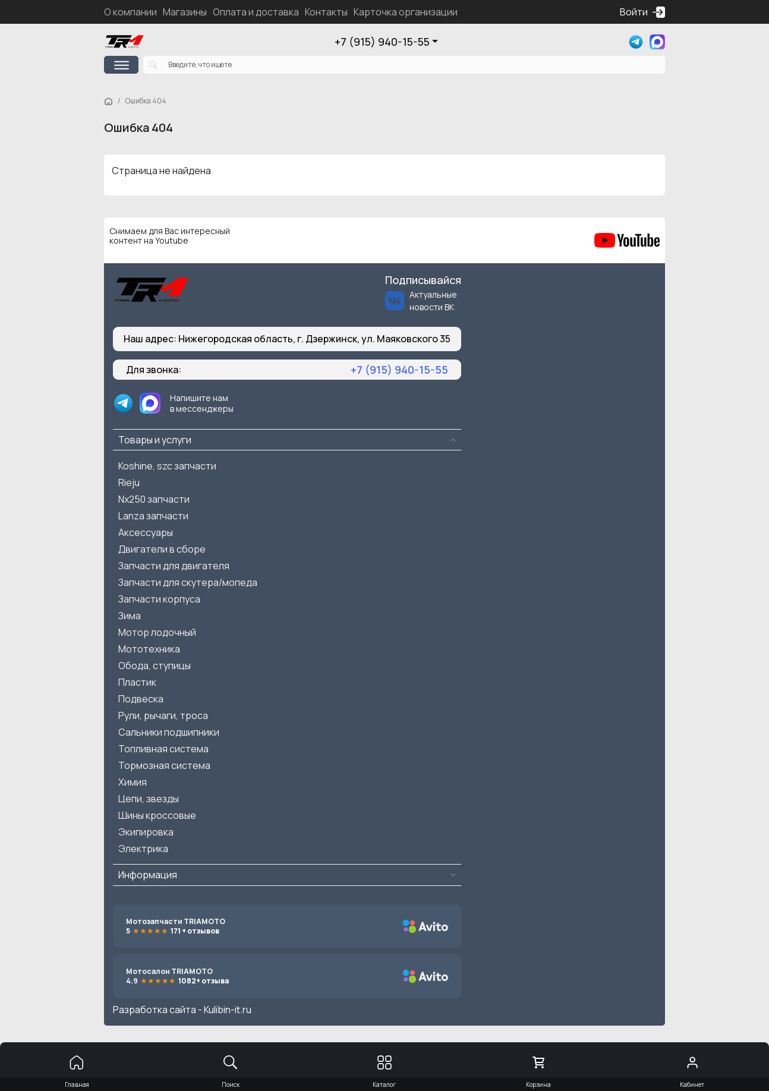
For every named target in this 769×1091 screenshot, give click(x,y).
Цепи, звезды (148, 798)
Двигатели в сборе (162, 549)
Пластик (137, 682)
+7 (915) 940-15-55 (382, 41)
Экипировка (146, 831)
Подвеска (140, 698)
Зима (129, 615)
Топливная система (163, 748)
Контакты (326, 11)
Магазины (185, 11)
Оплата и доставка (256, 11)
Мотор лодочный (157, 632)
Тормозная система (164, 765)
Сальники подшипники (168, 732)
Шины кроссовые (157, 815)
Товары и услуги (154, 439)
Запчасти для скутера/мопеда (187, 582)
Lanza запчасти (153, 515)
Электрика (143, 848)
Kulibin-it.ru (227, 1009)
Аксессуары (145, 532)
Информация (147, 874)
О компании (130, 11)
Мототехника (149, 648)
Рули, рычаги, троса (163, 715)
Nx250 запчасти (154, 499)
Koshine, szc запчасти (167, 465)
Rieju (129, 482)
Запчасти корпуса (159, 599)
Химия (132, 782)
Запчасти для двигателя (173, 565)
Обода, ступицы (154, 665)
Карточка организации (406, 11)
